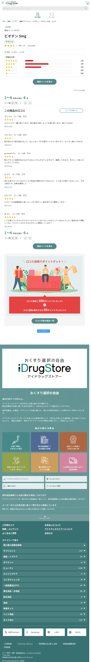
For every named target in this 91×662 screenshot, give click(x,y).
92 (81, 562)
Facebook (35, 632)
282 (81, 614)
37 (81, 574)
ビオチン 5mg (45, 21)
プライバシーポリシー (25, 643)
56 (81, 603)
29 (81, 608)
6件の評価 (31, 45)
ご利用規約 (8, 643)
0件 (82, 70)
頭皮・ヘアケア (12, 21)
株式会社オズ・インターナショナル (28, 653)
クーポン (52, 16)
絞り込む (10, 41)
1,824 (80, 620)
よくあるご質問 (9, 533)
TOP (3, 21)
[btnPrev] (25, 103)
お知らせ (49, 533)
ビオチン (36, 21)
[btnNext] (30, 103)
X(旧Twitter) (13, 632)
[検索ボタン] (86, 8)
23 (81, 597)
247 (81, 585)
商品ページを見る (44, 81)
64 (81, 579)
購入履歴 (38, 16)
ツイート (44, 331)
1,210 (80, 551)
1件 (82, 60)
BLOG (77, 632)
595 (81, 591)
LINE (57, 632)
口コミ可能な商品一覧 (44, 320)
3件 (82, 64)
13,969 (80, 568)
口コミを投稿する (71, 110)
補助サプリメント (25, 21)
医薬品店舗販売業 (69, 643)
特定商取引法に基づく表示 (48, 643)
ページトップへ (44, 518)
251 (81, 556)
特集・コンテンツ (10, 528)
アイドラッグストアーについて (59, 528)
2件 (82, 67)
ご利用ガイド (8, 524)
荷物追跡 (7, 647)
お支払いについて (53, 524)
